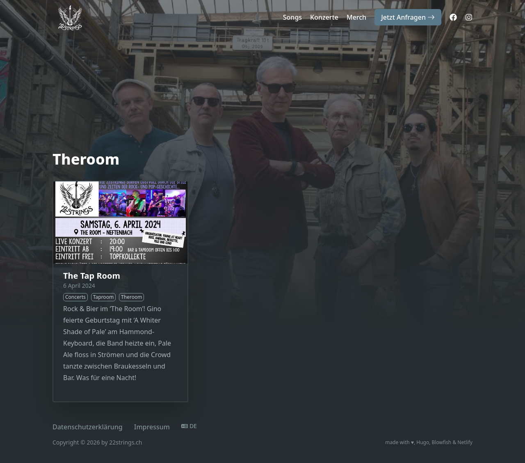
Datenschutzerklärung (87, 426)
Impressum (152, 426)
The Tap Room (91, 275)
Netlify (464, 442)
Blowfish (442, 442)
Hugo (422, 442)
